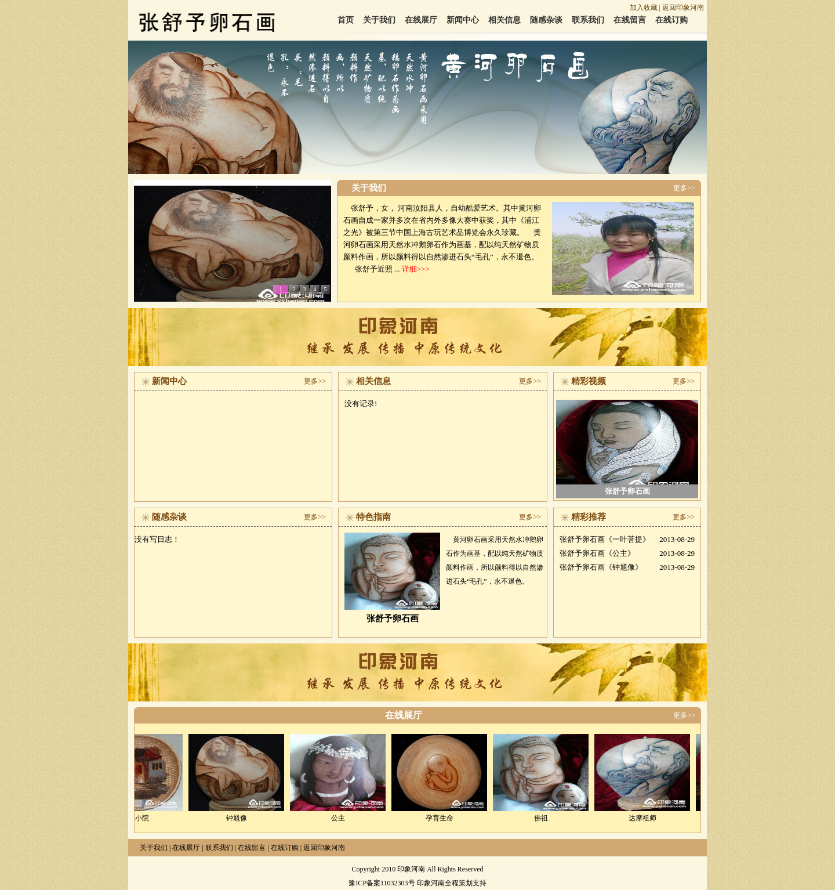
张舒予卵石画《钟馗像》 (601, 567)
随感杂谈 (546, 20)
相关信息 (504, 20)
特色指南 (373, 517)
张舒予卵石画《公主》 (597, 553)
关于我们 (379, 20)
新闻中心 (462, 20)
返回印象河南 (683, 7)
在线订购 (671, 20)
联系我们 (588, 20)
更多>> (684, 188)
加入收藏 (644, 7)
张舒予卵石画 (627, 491)
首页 (345, 20)
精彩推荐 (588, 517)
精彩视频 (588, 381)
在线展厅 (421, 20)
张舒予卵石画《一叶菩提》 (605, 539)
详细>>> (415, 269)
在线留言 (629, 20)
